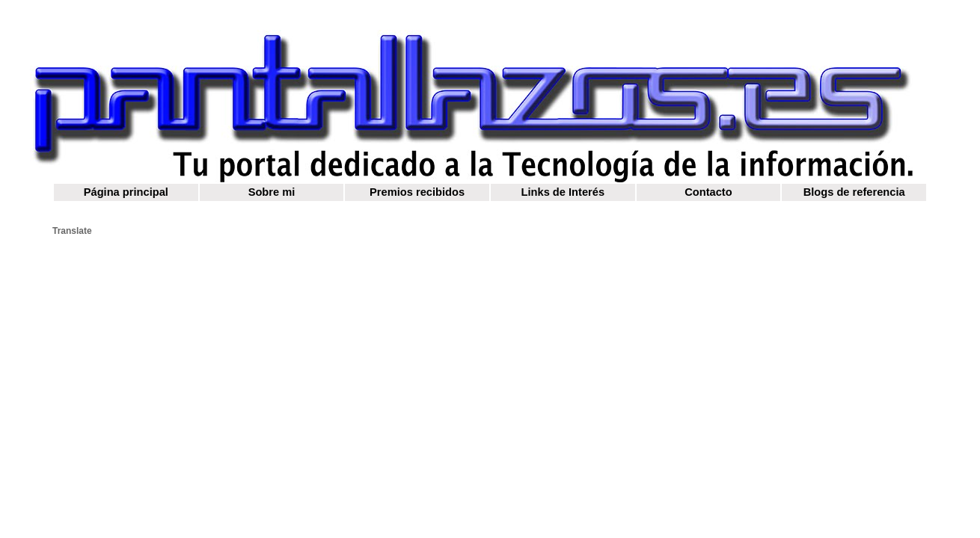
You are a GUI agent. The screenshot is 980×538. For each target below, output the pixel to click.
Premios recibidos (417, 192)
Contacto (708, 192)
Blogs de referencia (854, 192)
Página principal (126, 192)
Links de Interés (563, 192)
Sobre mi (271, 192)
